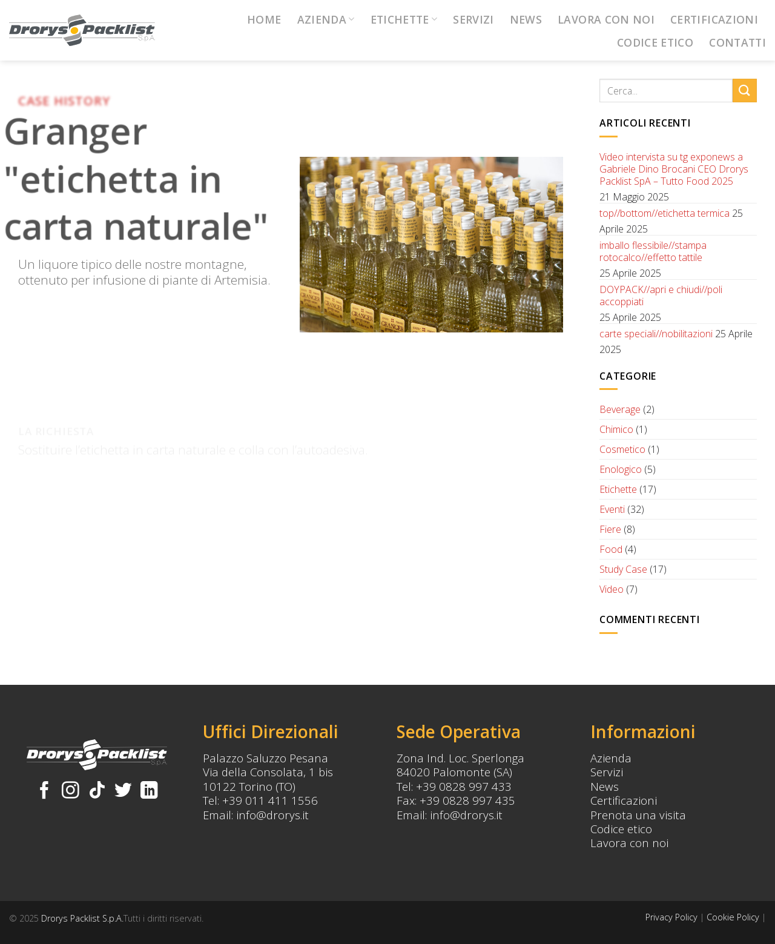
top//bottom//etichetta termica (664, 213)
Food (610, 549)
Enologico (620, 469)
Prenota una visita (638, 814)
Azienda (326, 19)
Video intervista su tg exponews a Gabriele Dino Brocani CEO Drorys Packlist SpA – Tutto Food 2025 (673, 169)
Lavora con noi (606, 19)
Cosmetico (622, 449)
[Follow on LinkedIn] (149, 791)
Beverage (620, 409)
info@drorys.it (272, 814)
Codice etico (621, 828)
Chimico (616, 429)
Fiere (610, 529)
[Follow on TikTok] (97, 791)
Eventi (612, 509)
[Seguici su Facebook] (44, 791)
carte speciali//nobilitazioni (656, 333)
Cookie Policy (733, 917)
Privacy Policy (671, 917)
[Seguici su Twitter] (123, 791)
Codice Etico (655, 42)
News (526, 19)
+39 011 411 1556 (270, 800)
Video (611, 589)
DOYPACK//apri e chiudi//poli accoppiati (660, 295)
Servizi (473, 19)
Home (264, 19)
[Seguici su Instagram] (70, 791)
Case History (64, 100)
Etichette (404, 19)
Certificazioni (714, 19)
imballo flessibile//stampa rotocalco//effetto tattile (653, 251)
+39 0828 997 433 (464, 786)
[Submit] (745, 90)
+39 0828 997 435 (467, 800)
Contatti (737, 42)
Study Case (623, 569)
